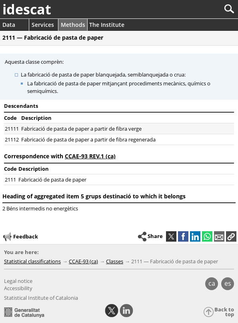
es (227, 283)
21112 (12, 139)
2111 (10, 179)
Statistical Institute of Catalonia (41, 297)
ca (211, 283)
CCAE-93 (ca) (83, 261)
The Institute (106, 24)
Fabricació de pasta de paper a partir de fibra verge (81, 128)
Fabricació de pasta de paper (52, 179)
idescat (26, 9)
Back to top (224, 312)
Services (43, 24)
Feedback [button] (20, 237)
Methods (73, 24)
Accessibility (18, 288)
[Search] (202, 9)
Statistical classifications (32, 261)
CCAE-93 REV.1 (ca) (90, 156)
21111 (12, 128)
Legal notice (18, 281)
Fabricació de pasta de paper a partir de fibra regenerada (88, 139)
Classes (114, 261)
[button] (231, 236)
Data (8, 24)
